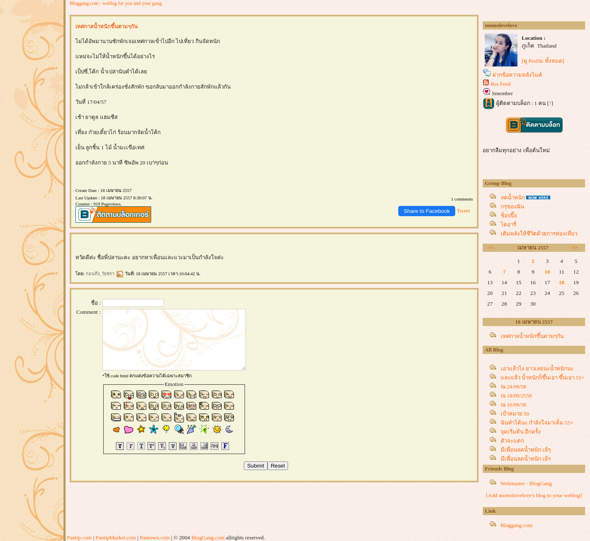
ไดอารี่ (508, 224)
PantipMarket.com (115, 537)
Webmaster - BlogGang (526, 483)
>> (575, 247)
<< (491, 247)
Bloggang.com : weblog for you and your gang (116, 3)
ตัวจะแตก (512, 441)
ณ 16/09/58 (513, 405)
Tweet (463, 211)
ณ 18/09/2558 (516, 396)
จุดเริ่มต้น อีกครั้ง (521, 432)
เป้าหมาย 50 (515, 414)
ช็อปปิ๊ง (509, 215)
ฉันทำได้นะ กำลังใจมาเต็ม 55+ (537, 423)
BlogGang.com (208, 537)
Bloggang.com (517, 525)
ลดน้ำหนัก (513, 197)
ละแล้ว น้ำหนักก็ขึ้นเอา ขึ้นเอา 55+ (543, 377)
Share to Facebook (427, 211)
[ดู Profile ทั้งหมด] (543, 61)
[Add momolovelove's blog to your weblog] (534, 495)
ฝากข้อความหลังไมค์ (517, 75)
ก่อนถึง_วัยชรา (105, 273)
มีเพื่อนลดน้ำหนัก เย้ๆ (526, 450)
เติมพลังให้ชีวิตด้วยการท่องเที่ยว (539, 234)
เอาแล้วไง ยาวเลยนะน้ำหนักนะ (537, 368)
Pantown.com (155, 537)
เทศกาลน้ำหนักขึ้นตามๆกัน (532, 336)
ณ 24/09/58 (513, 386)
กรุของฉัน (512, 206)
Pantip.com (79, 537)
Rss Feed (501, 84)
